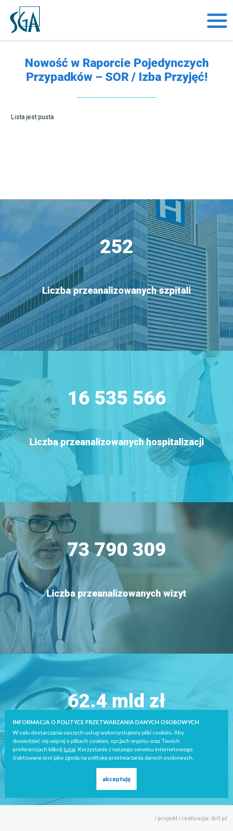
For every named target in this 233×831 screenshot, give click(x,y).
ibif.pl (219, 818)
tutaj (69, 749)
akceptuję (116, 778)
